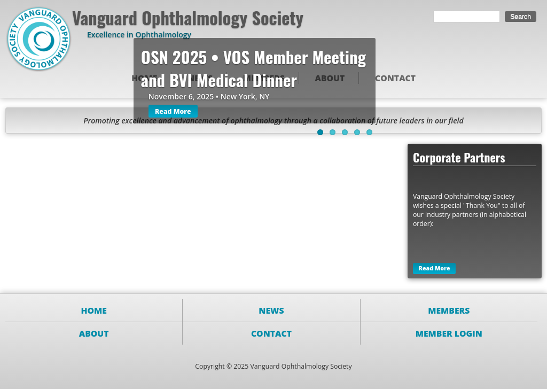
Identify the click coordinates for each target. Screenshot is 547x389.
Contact (395, 78)
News (271, 310)
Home (94, 310)
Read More (173, 111)
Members (449, 310)
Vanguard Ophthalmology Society (187, 17)
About (94, 333)
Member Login (449, 333)
